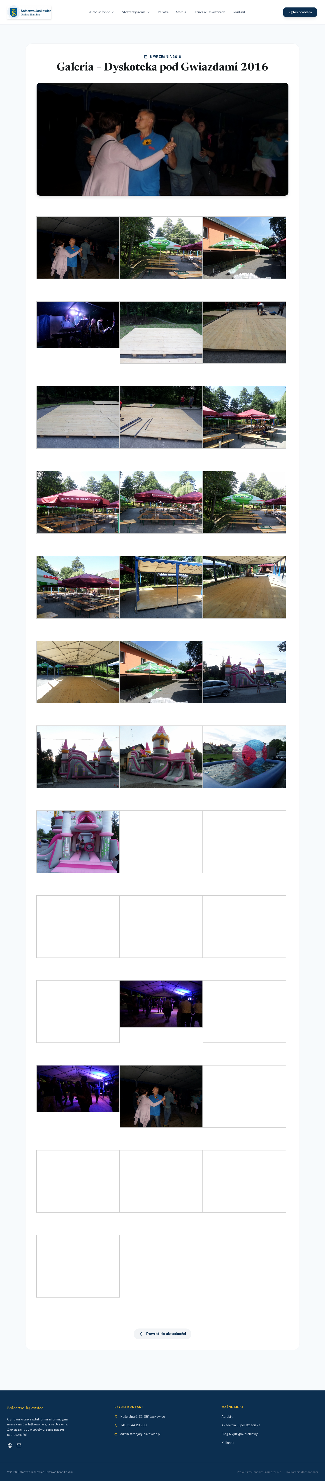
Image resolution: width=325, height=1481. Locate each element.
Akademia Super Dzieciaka (240, 1425)
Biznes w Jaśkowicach (209, 12)
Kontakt (239, 12)
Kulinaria (227, 1443)
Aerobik (227, 1416)
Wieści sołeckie (101, 12)
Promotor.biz (272, 1472)
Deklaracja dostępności (302, 1472)
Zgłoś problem (300, 12)
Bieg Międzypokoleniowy (239, 1434)
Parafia (163, 12)
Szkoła (181, 12)
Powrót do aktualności (162, 1334)
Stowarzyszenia (136, 12)
